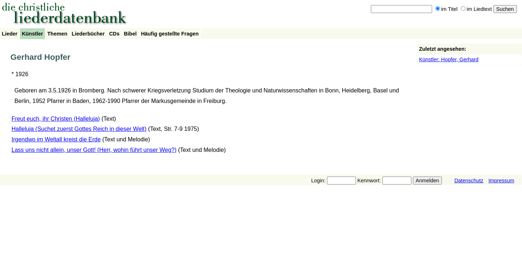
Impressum (501, 180)
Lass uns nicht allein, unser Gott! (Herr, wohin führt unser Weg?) (94, 150)
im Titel (446, 9)
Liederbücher (88, 34)
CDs (114, 34)
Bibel (130, 34)
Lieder (9, 34)
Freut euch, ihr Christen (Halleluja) (56, 119)
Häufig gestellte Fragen (170, 34)
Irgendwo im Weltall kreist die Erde (56, 139)
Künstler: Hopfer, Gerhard (448, 59)
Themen (57, 34)
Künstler (32, 34)
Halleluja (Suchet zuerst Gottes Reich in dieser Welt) (79, 129)
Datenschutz (468, 180)
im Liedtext (476, 9)
